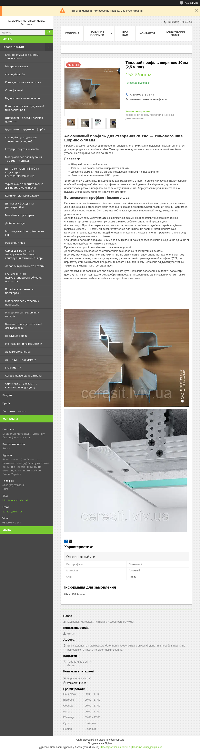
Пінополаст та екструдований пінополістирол (24, 108)
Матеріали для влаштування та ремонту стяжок (23, 158)
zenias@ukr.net (12, 511)
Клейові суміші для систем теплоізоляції (22, 56)
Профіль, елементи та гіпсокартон (19, 291)
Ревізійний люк (15, 242)
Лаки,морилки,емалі (18, 351)
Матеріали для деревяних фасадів (22, 314)
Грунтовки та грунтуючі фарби (25, 129)
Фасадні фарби (15, 74)
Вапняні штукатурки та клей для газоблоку (23, 326)
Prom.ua (119, 739)
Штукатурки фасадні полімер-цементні (24, 119)
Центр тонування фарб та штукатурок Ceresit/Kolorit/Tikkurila (22, 172)
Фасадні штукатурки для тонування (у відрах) (21, 139)
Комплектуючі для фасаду (22, 195)
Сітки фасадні (14, 90)
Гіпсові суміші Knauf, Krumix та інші (24, 233)
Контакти (147, 33)
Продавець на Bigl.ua (100, 743)
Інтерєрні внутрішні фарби (22, 149)
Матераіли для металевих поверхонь (22, 302)
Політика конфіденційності (147, 747)
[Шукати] (49, 32)
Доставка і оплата (14, 411)
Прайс (6, 403)
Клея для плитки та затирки (23, 82)
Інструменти (13, 367)
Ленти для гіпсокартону (20, 359)
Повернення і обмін (175, 33)
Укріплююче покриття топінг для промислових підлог (24, 185)
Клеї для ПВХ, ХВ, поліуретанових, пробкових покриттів (23, 277)
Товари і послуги (13, 47)
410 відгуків (191, 2)
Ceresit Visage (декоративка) (23, 375)
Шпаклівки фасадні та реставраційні (19, 205)
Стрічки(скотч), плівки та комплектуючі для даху (21, 385)
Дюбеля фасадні (15, 223)
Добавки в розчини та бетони (24, 266)
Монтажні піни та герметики (23, 344)
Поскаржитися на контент (115, 747)
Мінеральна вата (16, 66)
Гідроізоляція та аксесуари (22, 98)
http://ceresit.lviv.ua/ (15, 500)
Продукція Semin (16, 336)
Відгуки (7, 395)
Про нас (125, 33)
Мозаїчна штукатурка (19, 215)
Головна (72, 33)
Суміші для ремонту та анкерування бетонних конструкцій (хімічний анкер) (23, 254)
